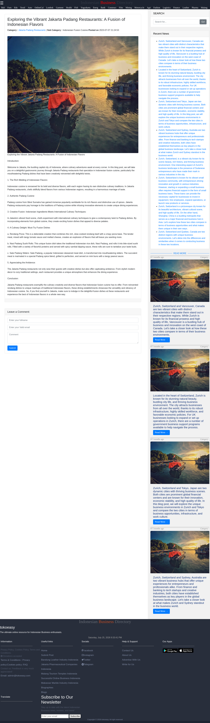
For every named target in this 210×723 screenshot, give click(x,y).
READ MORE (180, 253)
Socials (85, 641)
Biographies (47, 687)
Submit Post (47, 655)
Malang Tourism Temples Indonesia (59, 673)
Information (6, 641)
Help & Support (130, 641)
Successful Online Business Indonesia (60, 678)
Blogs (44, 692)
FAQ (25, 664)
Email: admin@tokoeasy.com (15, 675)
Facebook (87, 650)
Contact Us (127, 650)
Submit (12, 348)
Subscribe (75, 716)
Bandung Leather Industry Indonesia (59, 659)
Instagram (88, 655)
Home (44, 650)
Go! (203, 22)
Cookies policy (14, 664)
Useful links (47, 641)
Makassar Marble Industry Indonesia (59, 683)
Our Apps (167, 641)
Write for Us (128, 664)
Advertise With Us (131, 659)
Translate (5, 696)
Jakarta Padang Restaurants (32, 30)
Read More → (161, 340)
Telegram (87, 664)
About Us (126, 655)
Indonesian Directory (107, 2)
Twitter (86, 659)
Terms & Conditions (11, 660)
